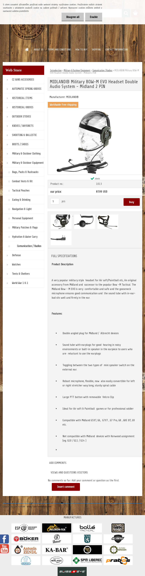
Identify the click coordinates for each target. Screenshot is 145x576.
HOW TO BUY (81, 49)
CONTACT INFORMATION (116, 49)
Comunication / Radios (102, 70)
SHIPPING (96, 49)
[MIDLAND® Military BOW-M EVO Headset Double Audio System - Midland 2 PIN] (95, 110)
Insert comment (65, 486)
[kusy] (54, 201)
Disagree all (72, 17)
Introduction (56, 70)
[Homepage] (27, 49)
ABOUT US (38, 49)
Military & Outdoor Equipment (77, 70)
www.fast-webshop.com (39, 506)
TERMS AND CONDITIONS (59, 49)
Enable (94, 17)
